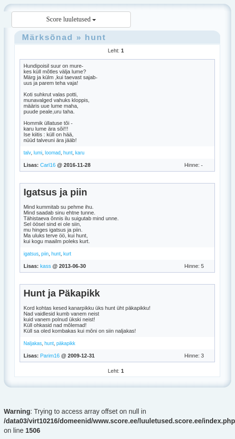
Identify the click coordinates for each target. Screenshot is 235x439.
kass (45, 266)
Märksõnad (47, 37)
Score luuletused (71, 19)
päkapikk (65, 343)
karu (79, 152)
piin (45, 253)
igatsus (31, 253)
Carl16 (47, 165)
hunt (95, 37)
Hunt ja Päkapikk (61, 293)
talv (27, 152)
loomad (53, 152)
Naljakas (32, 343)
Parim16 (50, 355)
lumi (37, 152)
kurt (67, 253)
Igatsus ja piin (55, 192)
